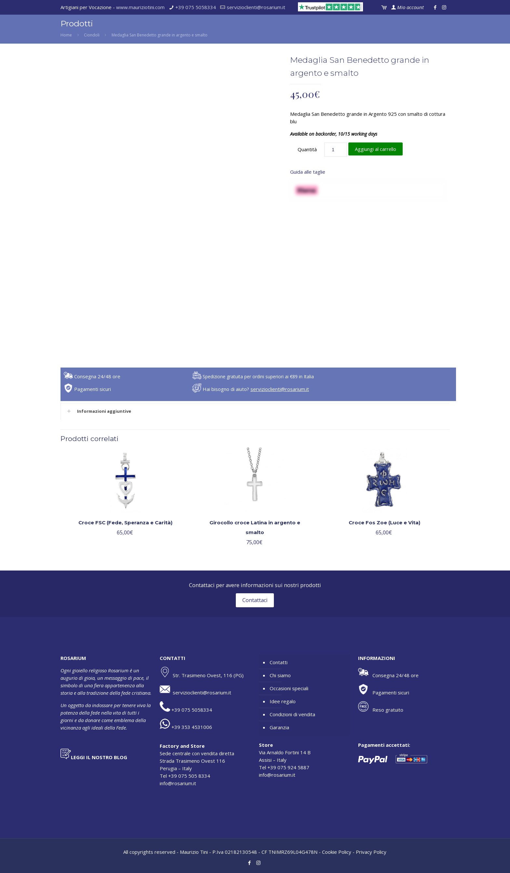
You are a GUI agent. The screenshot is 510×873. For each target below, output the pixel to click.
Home (66, 35)
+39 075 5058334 (195, 7)
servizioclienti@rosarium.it (256, 7)
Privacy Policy (371, 852)
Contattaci (255, 600)
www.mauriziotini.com (140, 7)
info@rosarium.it (178, 783)
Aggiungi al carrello (375, 149)
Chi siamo (280, 675)
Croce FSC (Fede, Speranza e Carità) (125, 522)
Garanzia (279, 727)
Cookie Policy (336, 852)
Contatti (279, 662)
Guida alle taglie (307, 171)
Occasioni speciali (289, 688)
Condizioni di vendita (292, 714)
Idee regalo (283, 701)
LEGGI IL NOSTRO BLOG (99, 757)
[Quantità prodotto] (335, 149)
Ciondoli (92, 35)
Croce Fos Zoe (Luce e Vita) (384, 522)
